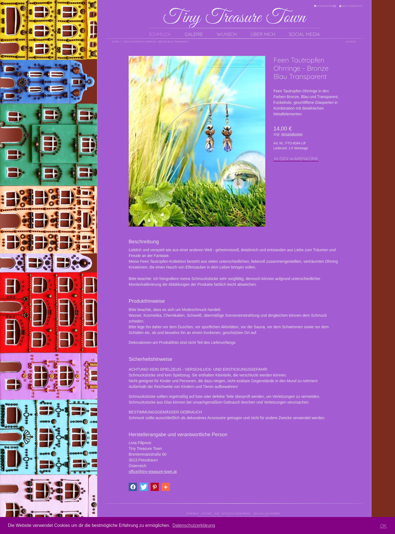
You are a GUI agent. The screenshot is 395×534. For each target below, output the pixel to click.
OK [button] (383, 525)
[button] (133, 487)
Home (115, 41)
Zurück (351, 41)
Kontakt (207, 513)
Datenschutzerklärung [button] (193, 525)
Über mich (262, 34)
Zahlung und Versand (266, 513)
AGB (217, 513)
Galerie (194, 34)
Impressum (192, 513)
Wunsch (227, 34)
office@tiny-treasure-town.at (153, 471)
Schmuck (160, 34)
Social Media (304, 34)
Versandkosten (292, 134)
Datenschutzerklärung (236, 513)
